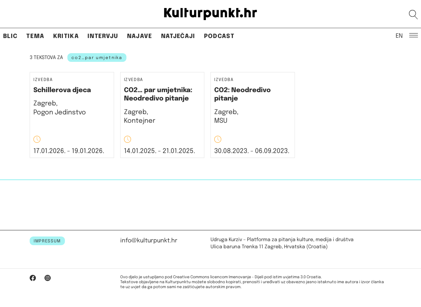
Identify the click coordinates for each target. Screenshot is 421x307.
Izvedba (43, 80)
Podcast (219, 36)
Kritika (66, 36)
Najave (139, 36)
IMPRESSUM (47, 241)
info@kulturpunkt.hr (148, 241)
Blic (10, 36)
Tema (35, 36)
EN (399, 35)
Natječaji (178, 36)
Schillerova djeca (62, 90)
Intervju (102, 36)
